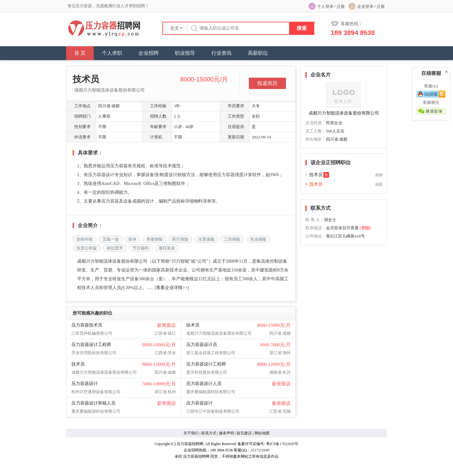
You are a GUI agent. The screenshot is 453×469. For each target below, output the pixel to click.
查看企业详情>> (171, 287)
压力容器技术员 (86, 325)
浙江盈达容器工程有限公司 (210, 352)
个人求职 (112, 53)
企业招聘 (148, 53)
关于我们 (191, 433)
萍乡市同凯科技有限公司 (93, 352)
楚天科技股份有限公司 (206, 372)
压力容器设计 (84, 383)
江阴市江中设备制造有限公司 (212, 411)
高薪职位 (258, 53)
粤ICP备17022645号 (282, 444)
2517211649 (259, 450)
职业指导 (185, 53)
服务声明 (226, 433)
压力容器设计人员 (203, 383)
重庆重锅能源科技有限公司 (210, 391)
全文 (174, 28)
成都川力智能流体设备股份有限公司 (109, 90)
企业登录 (365, 6)
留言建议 (244, 433)
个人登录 (325, 6)
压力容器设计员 (201, 344)
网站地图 (262, 433)
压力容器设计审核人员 (93, 403)
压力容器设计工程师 (91, 344)
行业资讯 (221, 53)
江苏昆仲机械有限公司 (91, 333)
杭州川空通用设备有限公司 (95, 391)
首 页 (80, 53)
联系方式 (208, 433)
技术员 (192, 325)
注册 (341, 6)
